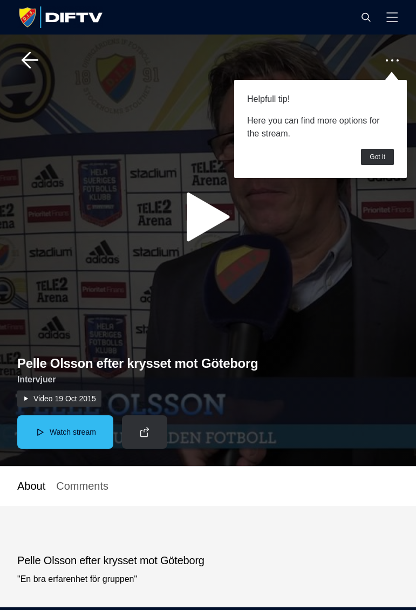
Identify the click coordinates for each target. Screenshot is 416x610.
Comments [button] (82, 486)
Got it (377, 157)
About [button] (31, 486)
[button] (366, 17)
